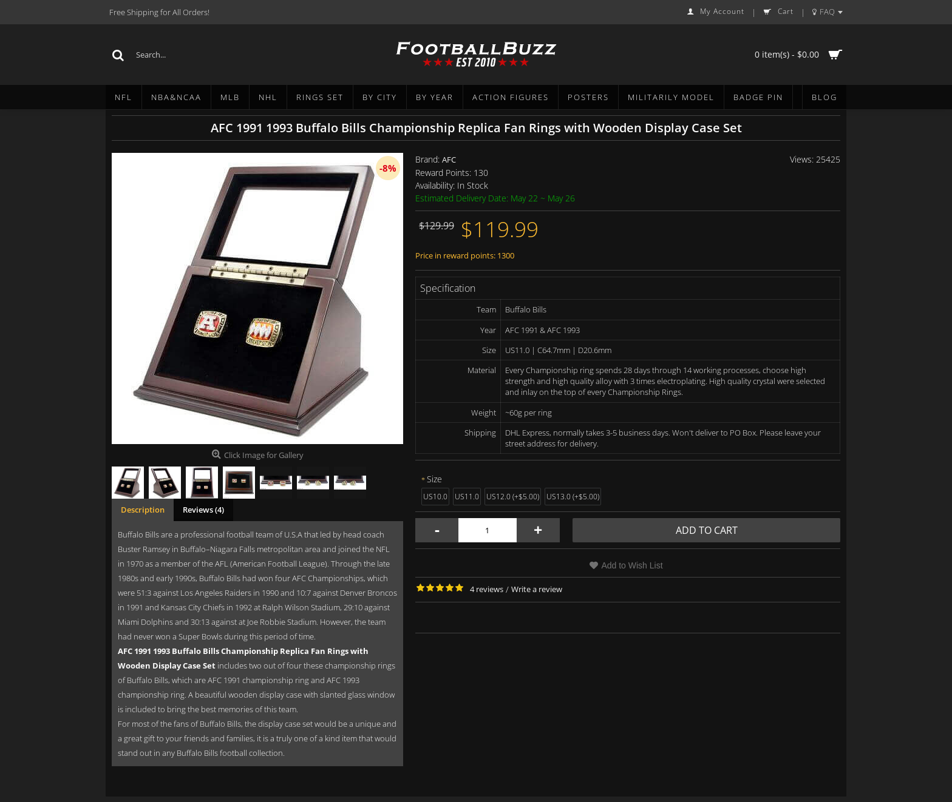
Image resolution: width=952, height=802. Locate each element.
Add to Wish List (631, 565)
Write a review (536, 589)
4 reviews (486, 589)
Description (143, 509)
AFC (449, 159)
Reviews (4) (203, 509)
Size (434, 479)
